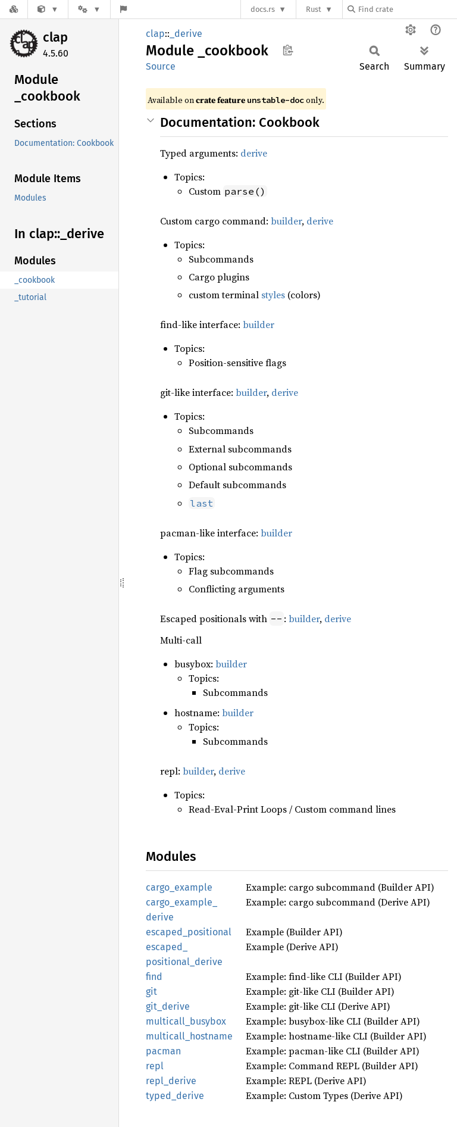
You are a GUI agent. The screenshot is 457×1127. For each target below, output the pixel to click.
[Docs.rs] (13, 9)
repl (155, 1066)
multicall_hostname (189, 1036)
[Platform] (89, 9)
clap (55, 37)
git (151, 991)
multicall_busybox (186, 1021)
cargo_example (179, 887)
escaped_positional (188, 932)
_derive (186, 33)
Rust (313, 9)
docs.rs (263, 9)
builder (286, 220)
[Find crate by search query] (407, 9)
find (154, 976)
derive (253, 153)
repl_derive (171, 1081)
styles (273, 294)
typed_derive (175, 1095)
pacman (163, 1051)
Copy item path (288, 50)
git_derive (168, 1006)
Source (161, 66)
